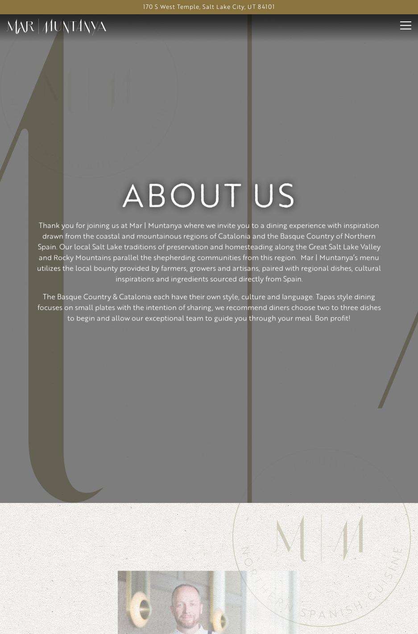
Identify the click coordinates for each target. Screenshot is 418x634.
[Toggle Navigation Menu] (405, 25)
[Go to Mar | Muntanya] (209, 7)
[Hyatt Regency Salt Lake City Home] (57, 26)
